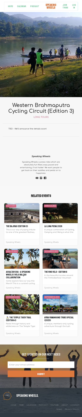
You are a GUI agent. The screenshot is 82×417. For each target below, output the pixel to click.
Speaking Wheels (41, 156)
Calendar (21, 6)
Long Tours (41, 117)
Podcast (34, 6)
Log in (74, 6)
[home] (50, 6)
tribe (21, 405)
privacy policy (72, 409)
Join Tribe (65, 6)
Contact (75, 405)
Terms (59, 409)
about (65, 405)
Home (10, 6)
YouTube (54, 405)
